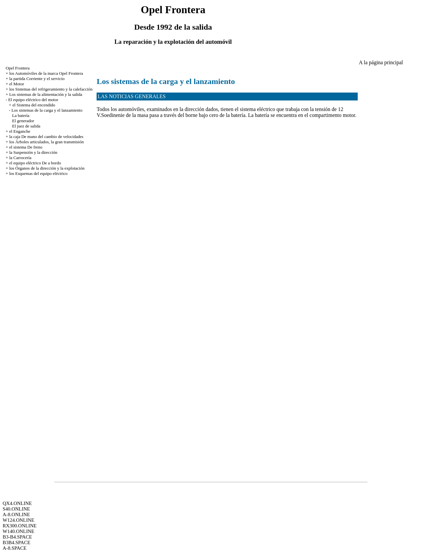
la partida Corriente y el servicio (37, 78)
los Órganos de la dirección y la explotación (46, 168)
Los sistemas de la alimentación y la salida (45, 94)
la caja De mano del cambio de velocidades (46, 136)
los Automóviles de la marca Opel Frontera (46, 73)
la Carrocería (20, 157)
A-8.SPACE (14, 548)
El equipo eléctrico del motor (33, 99)
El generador (23, 120)
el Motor (16, 83)
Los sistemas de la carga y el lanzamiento (47, 110)
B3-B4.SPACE (17, 537)
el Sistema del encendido (34, 104)
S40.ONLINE (16, 509)
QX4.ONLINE (17, 503)
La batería (20, 115)
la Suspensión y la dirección (33, 152)
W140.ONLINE (18, 531)
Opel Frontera (18, 68)
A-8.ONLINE (16, 514)
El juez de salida (26, 126)
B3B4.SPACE (16, 542)
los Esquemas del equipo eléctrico (38, 173)
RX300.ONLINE (20, 525)
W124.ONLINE (18, 520)
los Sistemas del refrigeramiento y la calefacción (51, 89)
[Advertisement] (217, 56)
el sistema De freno (26, 147)
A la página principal (381, 62)
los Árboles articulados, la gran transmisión (46, 141)
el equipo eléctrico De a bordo (35, 162)
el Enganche (19, 131)
